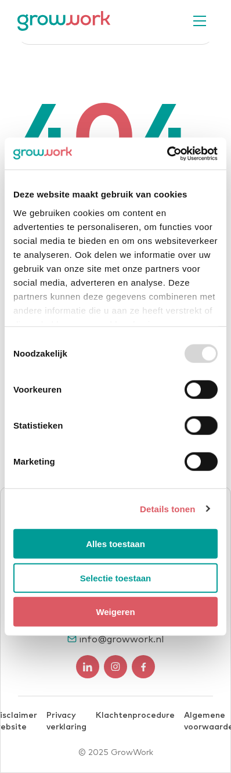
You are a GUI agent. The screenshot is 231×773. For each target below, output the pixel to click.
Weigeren (115, 612)
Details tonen (167, 508)
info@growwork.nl (121, 639)
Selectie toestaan (115, 578)
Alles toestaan (115, 544)
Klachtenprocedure (135, 715)
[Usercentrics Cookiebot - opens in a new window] (167, 153)
